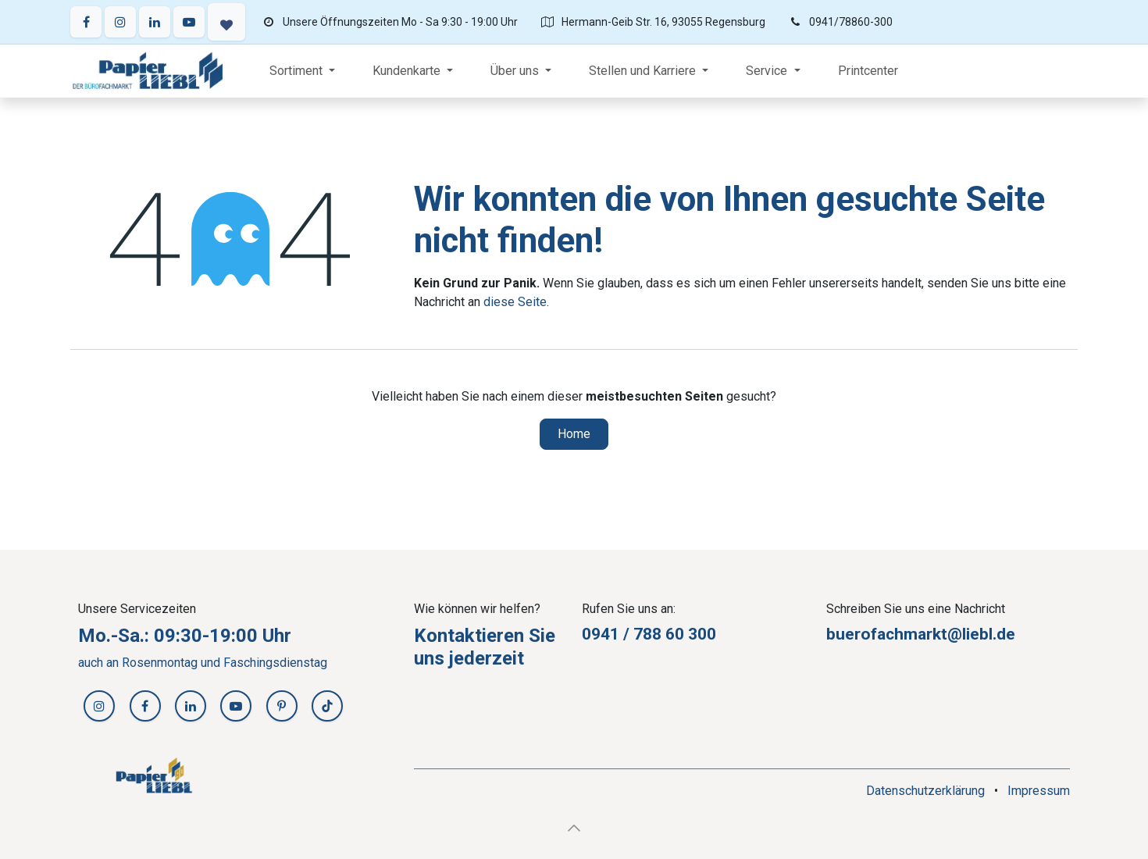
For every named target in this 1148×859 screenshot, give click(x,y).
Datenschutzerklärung (925, 790)
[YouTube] (189, 21)
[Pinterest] (282, 706)
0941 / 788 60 (635, 634)
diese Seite (515, 301)
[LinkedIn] (154, 21)
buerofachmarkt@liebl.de (920, 634)
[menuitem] (302, 71)
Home (574, 433)
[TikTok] (327, 706)
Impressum (1038, 790)
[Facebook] (86, 21)
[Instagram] (120, 21)
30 (697, 634)
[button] (574, 828)
